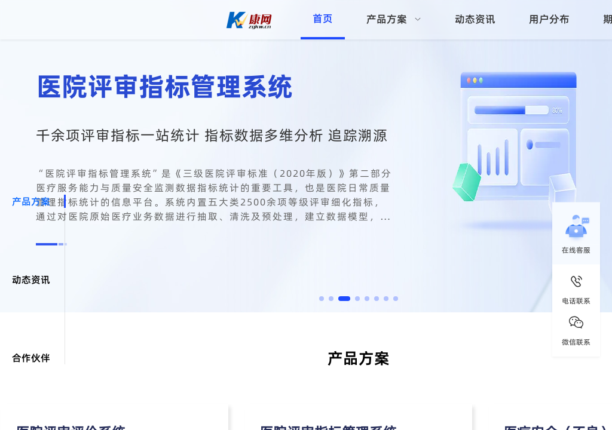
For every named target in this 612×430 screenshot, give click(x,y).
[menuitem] (394, 19)
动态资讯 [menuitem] (475, 19)
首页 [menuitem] (323, 18)
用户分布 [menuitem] (549, 19)
